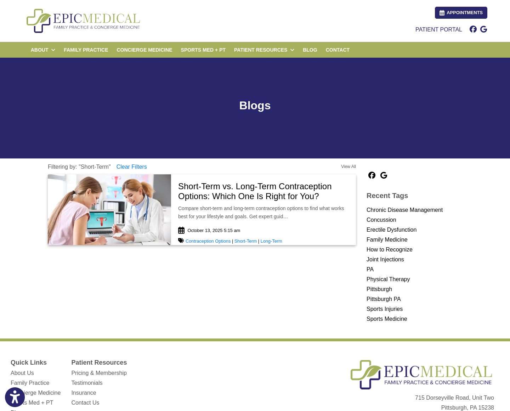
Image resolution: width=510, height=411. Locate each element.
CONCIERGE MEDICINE (144, 50)
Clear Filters (132, 167)
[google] (483, 30)
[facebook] (473, 30)
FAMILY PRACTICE (86, 50)
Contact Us (85, 403)
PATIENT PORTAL (438, 30)
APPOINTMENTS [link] (461, 12)
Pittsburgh (379, 289)
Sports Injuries (385, 309)
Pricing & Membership (99, 373)
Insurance (83, 393)
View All (348, 166)
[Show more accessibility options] (15, 397)
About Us (22, 373)
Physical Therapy (388, 279)
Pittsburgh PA (384, 299)
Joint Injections (385, 259)
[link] (263, 191)
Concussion (381, 220)
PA (370, 269)
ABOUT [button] (43, 50)
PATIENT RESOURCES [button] (264, 50)
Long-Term (271, 241)
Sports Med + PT (32, 403)
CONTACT (338, 50)
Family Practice (30, 383)
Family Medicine (387, 240)
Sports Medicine (387, 319)
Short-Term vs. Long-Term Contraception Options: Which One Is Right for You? (255, 191)
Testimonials (86, 383)
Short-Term (245, 241)
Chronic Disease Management (405, 210)
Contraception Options (208, 241)
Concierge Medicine (36, 393)
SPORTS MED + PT (203, 50)
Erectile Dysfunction (391, 230)
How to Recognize (390, 250)
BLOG (310, 50)
